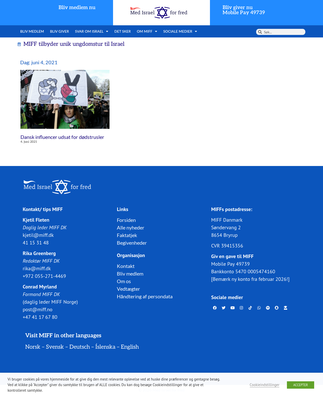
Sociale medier (180, 31)
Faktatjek (127, 235)
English (130, 346)
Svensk (55, 346)
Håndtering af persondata (145, 296)
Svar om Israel (91, 31)
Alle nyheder (130, 227)
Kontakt (125, 266)
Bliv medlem (32, 31)
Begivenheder (132, 242)
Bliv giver (59, 31)
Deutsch (79, 346)
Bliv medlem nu (77, 8)
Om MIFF (147, 31)
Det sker (122, 31)
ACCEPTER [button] (300, 385)
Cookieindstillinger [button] (265, 384)
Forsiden (126, 220)
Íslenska (105, 346)
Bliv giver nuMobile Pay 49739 (244, 10)
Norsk (32, 346)
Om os (124, 281)
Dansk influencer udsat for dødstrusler (62, 137)
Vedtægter (128, 288)
